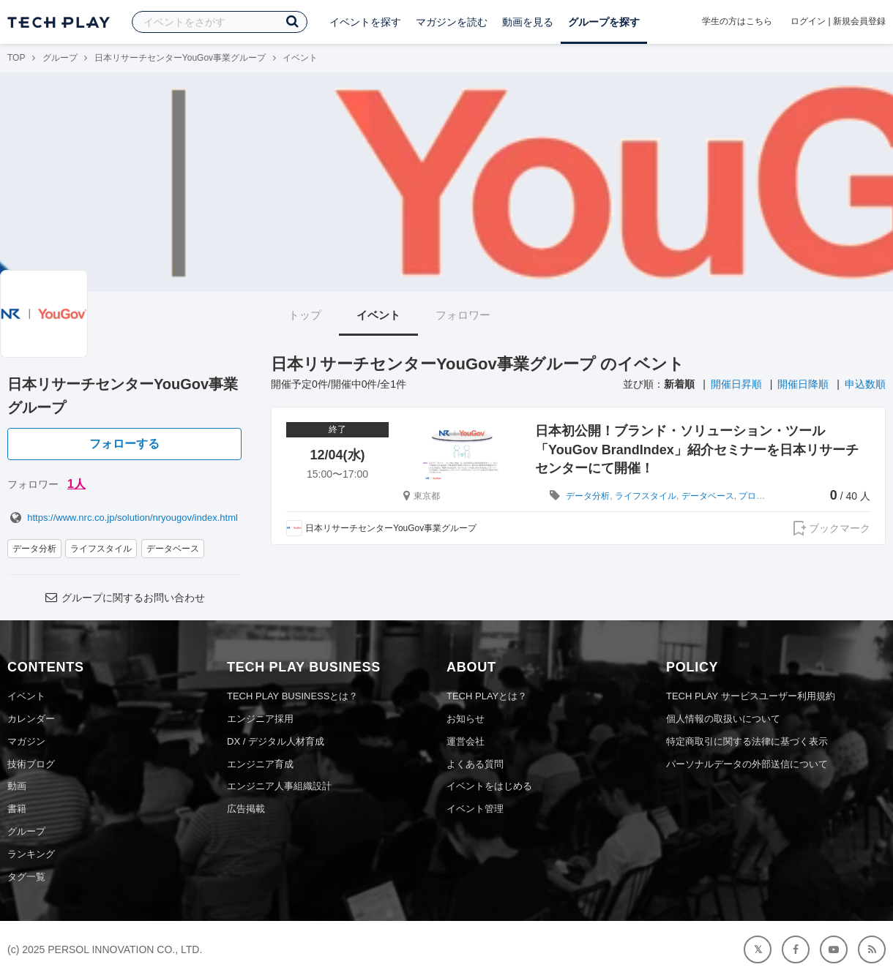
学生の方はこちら (737, 21)
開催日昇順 (736, 384)
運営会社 (465, 741)
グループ (60, 58)
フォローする (124, 443)
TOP (16, 58)
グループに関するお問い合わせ (124, 597)
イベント (378, 315)
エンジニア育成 (260, 764)
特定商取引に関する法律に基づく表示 (747, 741)
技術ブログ (31, 764)
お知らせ (465, 718)
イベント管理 (475, 808)
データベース (172, 548)
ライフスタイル (101, 548)
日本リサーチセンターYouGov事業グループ (180, 58)
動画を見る (527, 22)
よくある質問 (475, 764)
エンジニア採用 (260, 718)
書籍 (16, 808)
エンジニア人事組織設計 (279, 785)
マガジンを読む (451, 22)
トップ (304, 315)
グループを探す (604, 22)
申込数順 (865, 384)
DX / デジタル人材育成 (275, 741)
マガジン (26, 741)
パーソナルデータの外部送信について (747, 764)
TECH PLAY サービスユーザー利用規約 (750, 696)
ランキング (31, 854)
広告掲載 (246, 808)
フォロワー (463, 315)
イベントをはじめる (489, 785)
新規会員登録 (859, 21)
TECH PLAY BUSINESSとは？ (292, 696)
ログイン (808, 21)
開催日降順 (803, 384)
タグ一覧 (26, 876)
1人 (76, 484)
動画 (16, 785)
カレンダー (31, 718)
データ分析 (34, 548)
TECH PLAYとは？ (486, 696)
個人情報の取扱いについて (723, 718)
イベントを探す (365, 22)
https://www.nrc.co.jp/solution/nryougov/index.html (122, 517)
